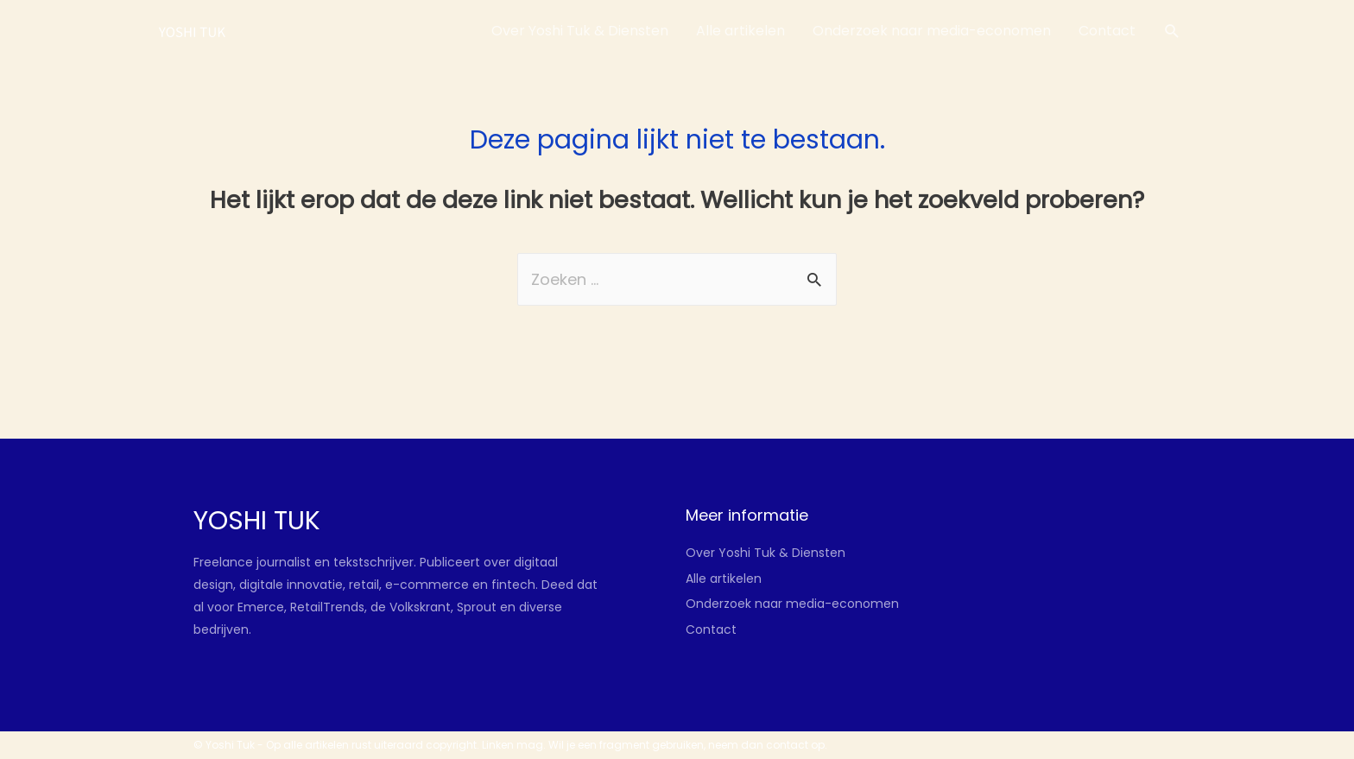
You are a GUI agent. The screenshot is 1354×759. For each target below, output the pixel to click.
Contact (711, 629)
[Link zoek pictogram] (1172, 31)
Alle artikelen (724, 578)
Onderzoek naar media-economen (792, 603)
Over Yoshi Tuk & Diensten (765, 552)
